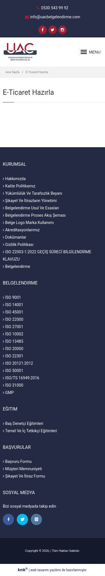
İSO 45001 (13, 312)
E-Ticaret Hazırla (37, 72)
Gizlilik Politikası (18, 244)
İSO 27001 (13, 326)
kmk (23, 570)
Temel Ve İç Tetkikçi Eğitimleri (30, 431)
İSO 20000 (13, 348)
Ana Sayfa (12, 72)
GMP (8, 392)
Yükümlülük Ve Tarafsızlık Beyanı (32, 193)
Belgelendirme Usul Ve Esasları (31, 208)
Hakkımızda (14, 178)
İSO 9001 (12, 297)
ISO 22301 (13, 356)
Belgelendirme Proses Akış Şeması (34, 215)
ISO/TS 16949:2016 (21, 378)
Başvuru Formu (17, 461)
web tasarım (40, 570)
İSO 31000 (13, 385)
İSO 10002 (13, 334)
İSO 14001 (13, 304)
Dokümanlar (14, 237)
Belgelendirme (16, 266)
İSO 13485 (13, 341)
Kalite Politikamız (19, 186)
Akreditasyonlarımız (21, 230)
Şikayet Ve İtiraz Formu (24, 476)
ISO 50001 (13, 370)
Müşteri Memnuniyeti (22, 469)
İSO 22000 (13, 319)
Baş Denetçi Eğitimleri (23, 423)
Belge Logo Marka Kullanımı (28, 222)
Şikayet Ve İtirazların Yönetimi (30, 200)
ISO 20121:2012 (18, 363)
